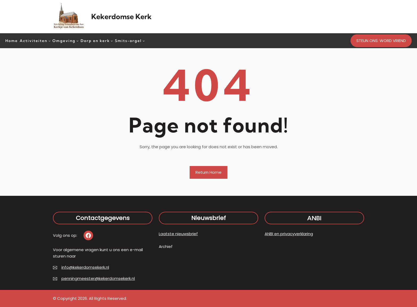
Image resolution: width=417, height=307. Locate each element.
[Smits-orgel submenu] (144, 40)
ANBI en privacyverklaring (289, 234)
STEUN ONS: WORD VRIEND (381, 40)
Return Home (208, 172)
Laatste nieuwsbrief (178, 234)
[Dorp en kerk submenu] (112, 40)
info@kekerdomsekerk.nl (85, 267)
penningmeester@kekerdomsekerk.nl (98, 278)
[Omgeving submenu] (77, 40)
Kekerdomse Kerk (121, 16)
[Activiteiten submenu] (49, 40)
